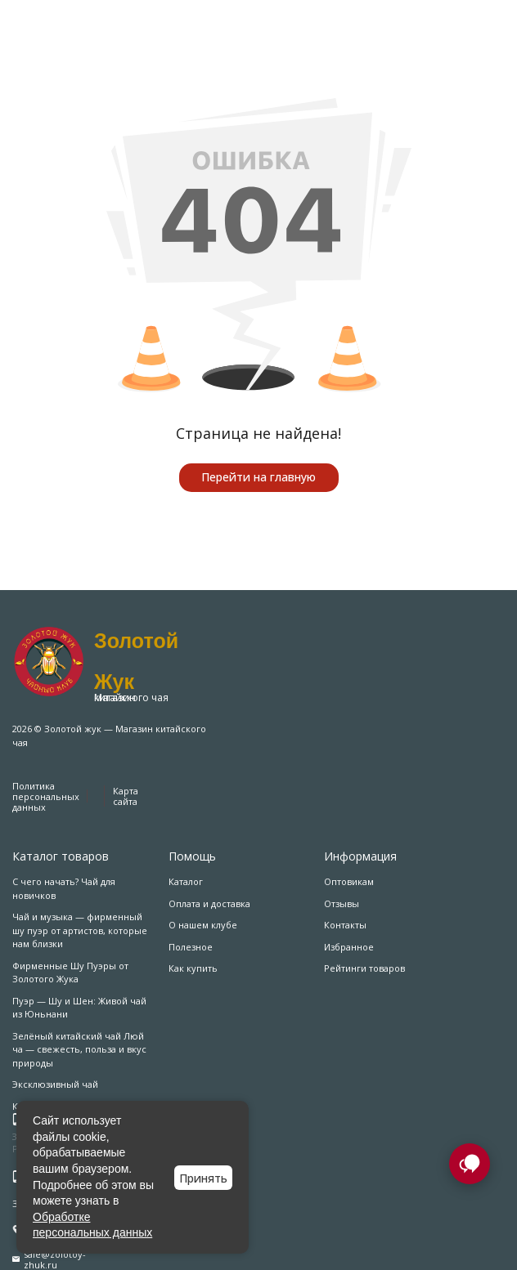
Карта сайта (125, 796)
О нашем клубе (203, 925)
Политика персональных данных (45, 796)
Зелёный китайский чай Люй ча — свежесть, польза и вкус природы (79, 1049)
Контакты (345, 925)
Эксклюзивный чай (55, 1084)
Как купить (193, 968)
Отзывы (341, 903)
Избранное (349, 947)
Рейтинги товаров (364, 968)
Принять (203, 1178)
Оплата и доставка (209, 903)
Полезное (191, 947)
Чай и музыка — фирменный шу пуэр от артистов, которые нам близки (79, 930)
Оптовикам (349, 881)
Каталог (186, 881)
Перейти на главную (258, 477)
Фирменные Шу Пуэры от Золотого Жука (70, 972)
